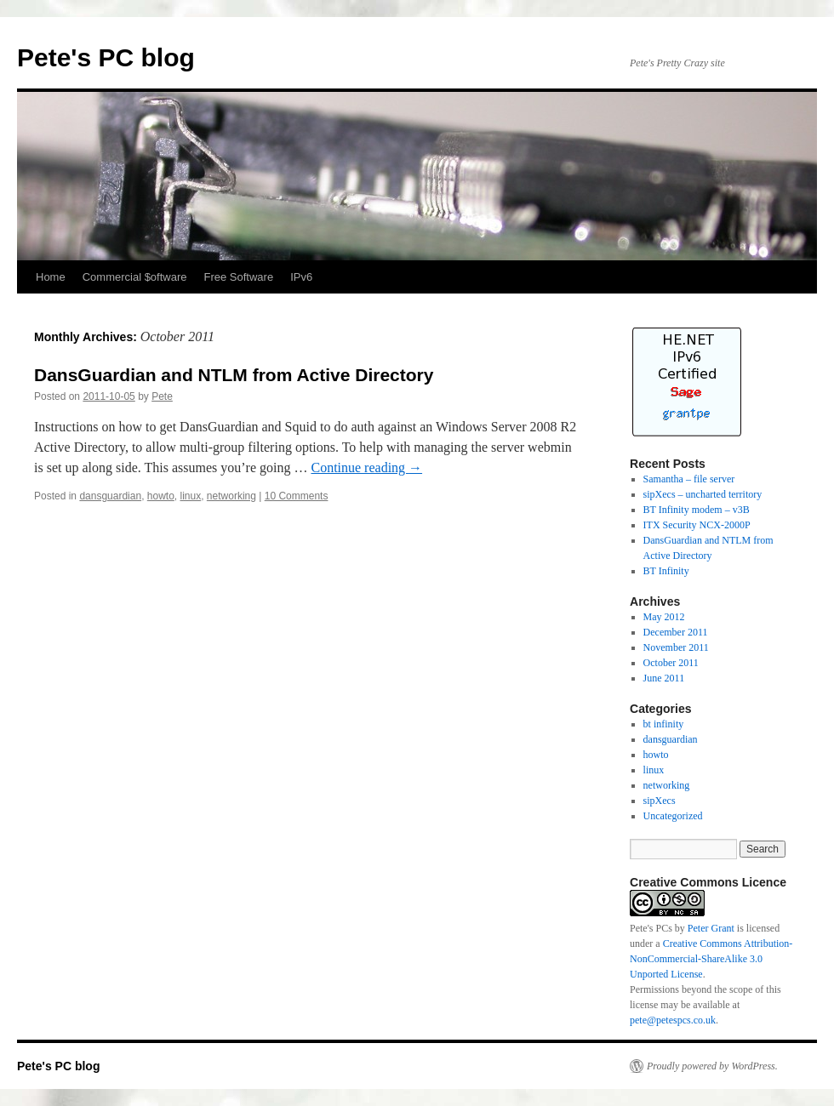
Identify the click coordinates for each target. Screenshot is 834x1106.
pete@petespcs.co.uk (673, 1020)
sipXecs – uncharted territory (703, 494)
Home (51, 277)
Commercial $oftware (135, 277)
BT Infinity (666, 571)
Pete (162, 396)
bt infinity (663, 724)
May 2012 (664, 617)
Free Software (239, 277)
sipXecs (659, 801)
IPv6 (301, 277)
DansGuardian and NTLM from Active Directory (233, 375)
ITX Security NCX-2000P (697, 525)
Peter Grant (711, 928)
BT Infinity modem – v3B (696, 510)
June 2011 (664, 678)
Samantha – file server (689, 479)
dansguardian (110, 496)
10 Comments (296, 496)
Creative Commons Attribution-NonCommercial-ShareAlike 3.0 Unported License (711, 959)
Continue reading (366, 467)
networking (231, 496)
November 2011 (676, 647)
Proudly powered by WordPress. (712, 1066)
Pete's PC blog (106, 57)
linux (191, 496)
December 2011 (675, 632)
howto (160, 496)
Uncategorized (673, 816)
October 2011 (671, 663)
